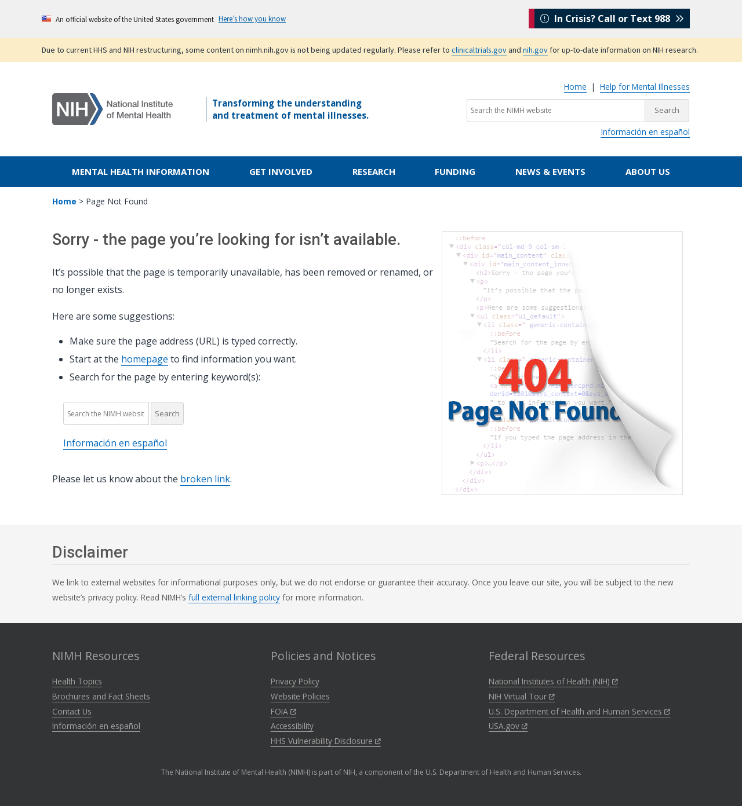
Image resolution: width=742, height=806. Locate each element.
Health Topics (77, 681)
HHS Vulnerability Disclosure (326, 740)
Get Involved (280, 171)
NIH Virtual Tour (522, 696)
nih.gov (535, 50)
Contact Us (72, 711)
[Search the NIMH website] (556, 110)
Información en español (645, 131)
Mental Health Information (140, 171)
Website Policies (300, 696)
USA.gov (508, 725)
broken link (205, 478)
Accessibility (292, 725)
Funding (455, 171)
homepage (144, 359)
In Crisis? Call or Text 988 (612, 18)
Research (373, 171)
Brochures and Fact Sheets (101, 696)
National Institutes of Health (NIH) (553, 681)
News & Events (550, 171)
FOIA (283, 711)
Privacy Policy (295, 681)
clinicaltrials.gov (479, 50)
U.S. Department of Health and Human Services (579, 711)
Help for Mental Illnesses (645, 86)
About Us (647, 171)
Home (575, 86)
